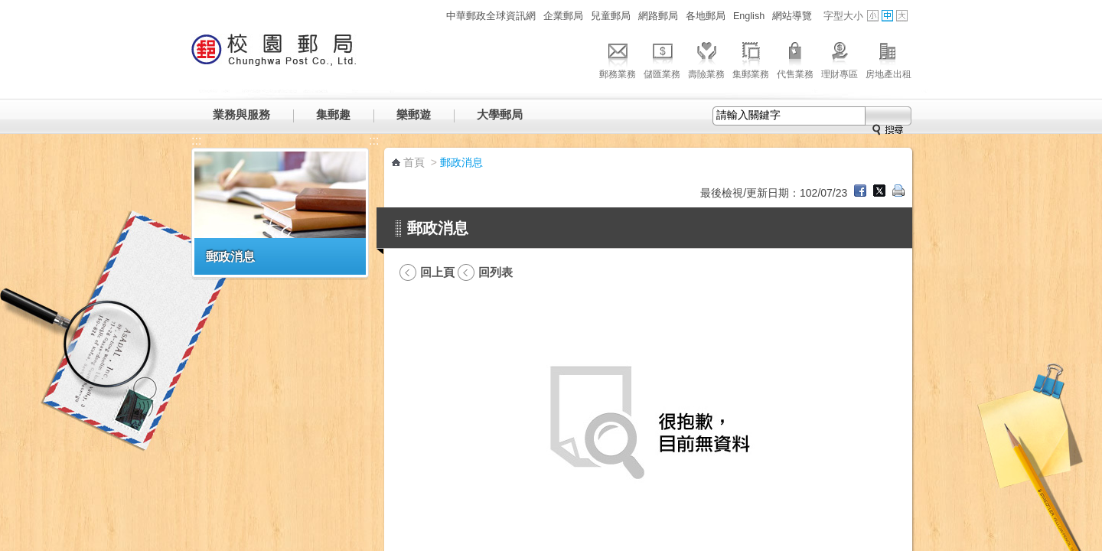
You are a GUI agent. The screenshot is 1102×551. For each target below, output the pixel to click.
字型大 (902, 15)
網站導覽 (792, 16)
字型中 (887, 15)
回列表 (495, 272)
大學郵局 (500, 114)
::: (434, 15)
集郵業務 (750, 58)
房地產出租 (888, 58)
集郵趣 (333, 114)
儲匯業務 (662, 58)
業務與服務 (241, 114)
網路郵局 (658, 16)
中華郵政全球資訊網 (491, 16)
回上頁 (437, 272)
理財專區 (839, 58)
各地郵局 (705, 16)
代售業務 (795, 58)
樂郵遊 (413, 114)
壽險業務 (706, 58)
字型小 (873, 15)
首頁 (414, 162)
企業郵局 (563, 16)
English (749, 16)
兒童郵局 (611, 16)
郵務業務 (617, 58)
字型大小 (843, 16)
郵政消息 (230, 256)
